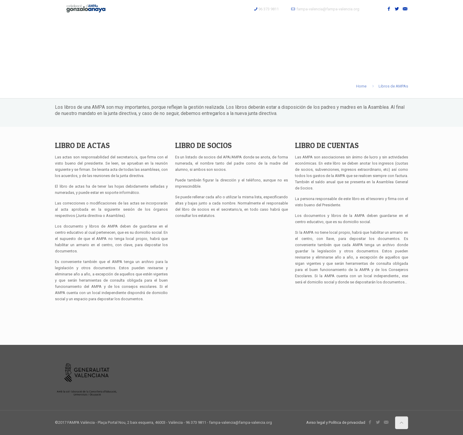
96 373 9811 (268, 9)
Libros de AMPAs (393, 86)
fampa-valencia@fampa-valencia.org (327, 9)
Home (361, 86)
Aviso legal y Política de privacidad (335, 422)
